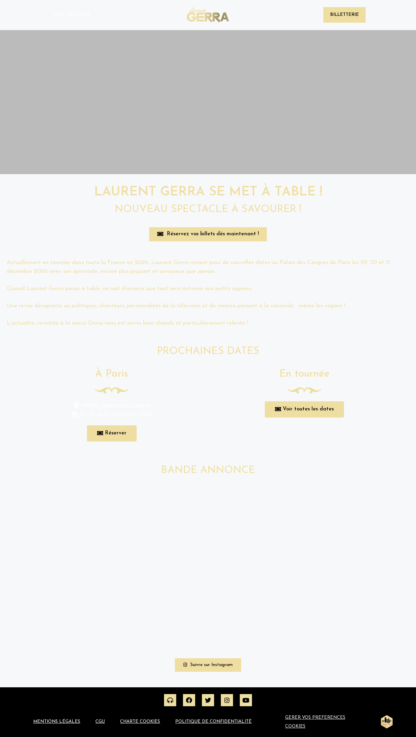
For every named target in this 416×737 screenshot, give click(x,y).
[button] (208, 234)
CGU (100, 721)
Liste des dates (71, 15)
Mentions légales (56, 721)
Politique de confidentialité (213, 721)
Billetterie (344, 15)
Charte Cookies (140, 721)
